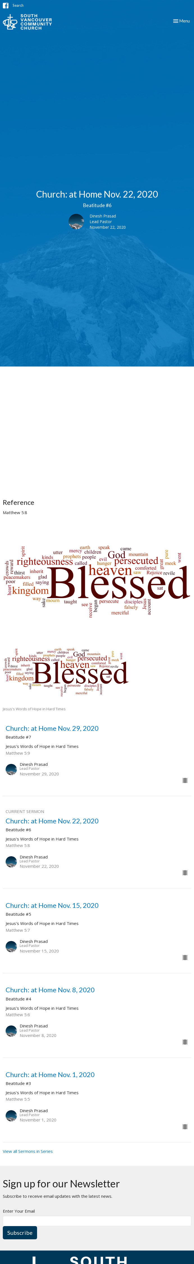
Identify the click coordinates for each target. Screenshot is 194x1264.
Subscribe (20, 1232)
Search (18, 5)
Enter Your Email (19, 1211)
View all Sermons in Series (28, 1151)
